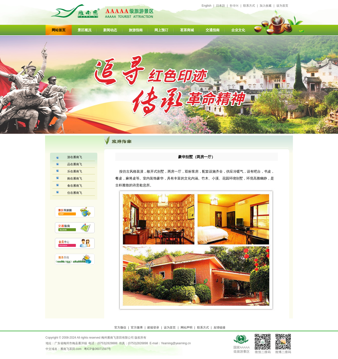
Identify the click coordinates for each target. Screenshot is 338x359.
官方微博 (137, 327)
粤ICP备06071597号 (97, 349)
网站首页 (59, 30)
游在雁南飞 (74, 157)
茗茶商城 (187, 30)
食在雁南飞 (74, 185)
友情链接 (219, 327)
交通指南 (213, 30)
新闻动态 (110, 30)
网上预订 (161, 30)
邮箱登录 (153, 327)
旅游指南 (136, 30)
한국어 (234, 5)
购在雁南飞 (74, 178)
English (206, 5)
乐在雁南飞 (74, 171)
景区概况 (84, 30)
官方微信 (120, 327)
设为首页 (282, 5)
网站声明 (186, 327)
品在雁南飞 (74, 164)
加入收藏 (265, 5)
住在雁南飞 (74, 192)
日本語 (220, 5)
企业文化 (238, 30)
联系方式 (249, 5)
